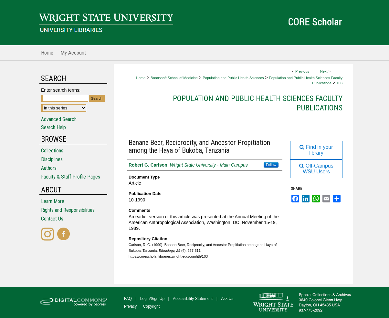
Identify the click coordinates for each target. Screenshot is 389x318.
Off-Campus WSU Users (316, 168)
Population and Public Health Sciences (233, 78)
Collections (52, 151)
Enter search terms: (60, 90)
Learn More (52, 201)
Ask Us (227, 298)
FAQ (128, 298)
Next (324, 71)
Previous (302, 71)
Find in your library (316, 150)
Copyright (151, 306)
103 (339, 83)
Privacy (130, 306)
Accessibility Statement (193, 298)
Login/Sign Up (152, 298)
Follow (271, 165)
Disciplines (52, 159)
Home (140, 78)
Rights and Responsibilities (68, 210)
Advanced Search (59, 119)
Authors (49, 168)
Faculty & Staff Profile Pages (70, 177)
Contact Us (52, 219)
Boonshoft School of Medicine (174, 78)
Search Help (53, 127)
